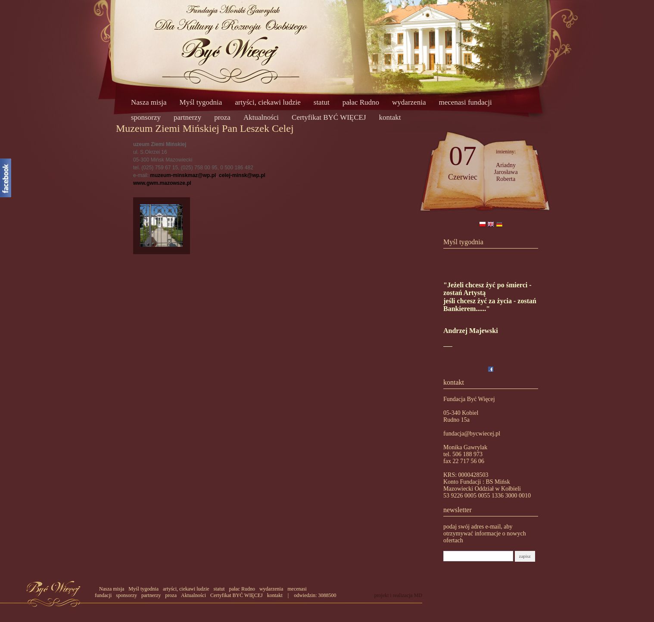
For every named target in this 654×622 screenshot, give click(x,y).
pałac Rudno (361, 102)
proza (222, 117)
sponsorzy (146, 117)
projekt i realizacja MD (398, 595)
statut (322, 102)
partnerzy (187, 117)
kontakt (390, 117)
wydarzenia (409, 102)
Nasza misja (149, 102)
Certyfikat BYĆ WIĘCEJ (329, 117)
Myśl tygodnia (201, 102)
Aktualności (261, 117)
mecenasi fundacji (465, 102)
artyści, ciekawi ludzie (267, 102)
